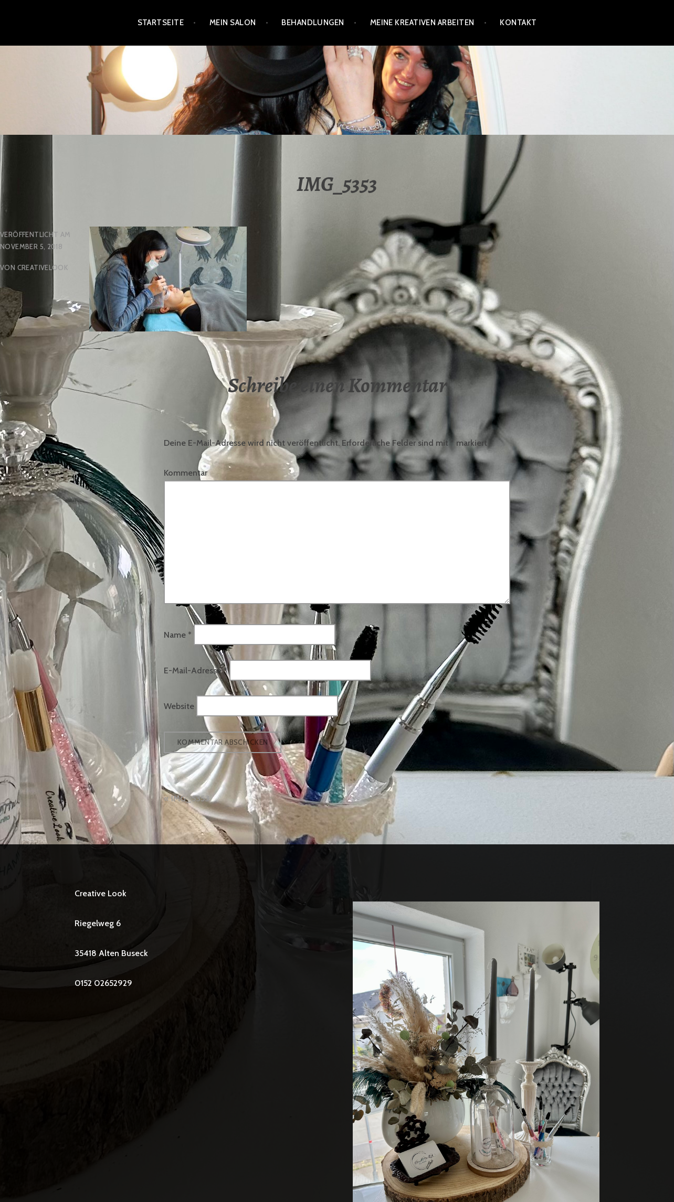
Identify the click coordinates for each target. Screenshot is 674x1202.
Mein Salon (232, 22)
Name (178, 634)
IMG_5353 (190, 798)
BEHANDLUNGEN (312, 22)
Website (179, 706)
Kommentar (185, 473)
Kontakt (518, 22)
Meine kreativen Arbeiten (422, 22)
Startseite (161, 22)
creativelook (42, 267)
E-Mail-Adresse (195, 670)
